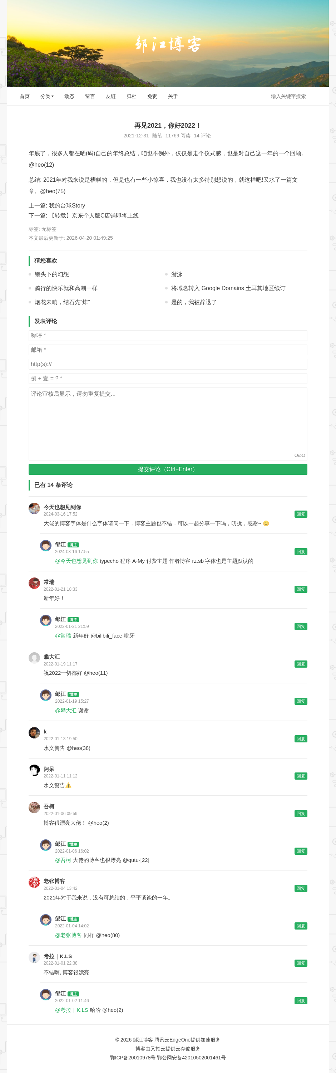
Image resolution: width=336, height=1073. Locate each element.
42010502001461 (201, 1057)
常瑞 (49, 582)
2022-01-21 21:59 (72, 626)
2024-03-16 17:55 (72, 551)
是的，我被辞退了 (194, 302)
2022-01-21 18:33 (61, 589)
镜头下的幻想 (52, 274)
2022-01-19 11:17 (61, 664)
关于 (173, 96)
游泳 (177, 274)
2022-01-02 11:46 (72, 1000)
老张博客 (54, 881)
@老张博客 (68, 935)
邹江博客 (143, 1040)
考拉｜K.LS (58, 956)
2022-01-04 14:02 (72, 925)
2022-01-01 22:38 (61, 963)
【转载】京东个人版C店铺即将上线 (94, 216)
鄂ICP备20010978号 (133, 1057)
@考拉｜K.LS (71, 1010)
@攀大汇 (65, 710)
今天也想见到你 (62, 507)
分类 (45, 96)
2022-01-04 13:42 (61, 888)
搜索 (317, 96)
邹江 (60, 544)
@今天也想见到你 (76, 561)
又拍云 (157, 1049)
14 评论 (202, 135)
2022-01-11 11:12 (61, 776)
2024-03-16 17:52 (61, 514)
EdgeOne (180, 1040)
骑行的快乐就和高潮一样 (66, 288)
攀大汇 (52, 657)
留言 (90, 96)
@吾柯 (63, 860)
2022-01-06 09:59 (61, 813)
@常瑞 (63, 636)
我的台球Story (67, 206)
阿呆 (49, 769)
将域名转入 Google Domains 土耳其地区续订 (228, 288)
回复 (301, 514)
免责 (152, 96)
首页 (25, 96)
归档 (132, 96)
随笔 (157, 135)
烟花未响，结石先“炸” (62, 302)
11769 (172, 135)
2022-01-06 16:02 (72, 851)
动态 (69, 96)
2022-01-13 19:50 (61, 738)
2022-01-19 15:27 (72, 701)
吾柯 (49, 806)
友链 (111, 96)
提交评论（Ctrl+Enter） (168, 469)
